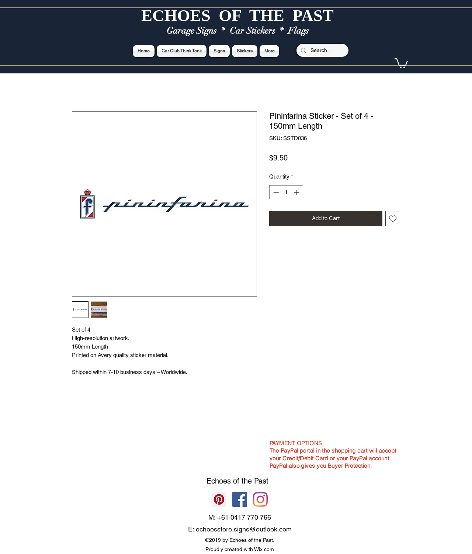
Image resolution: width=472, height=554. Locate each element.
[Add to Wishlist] (392, 218)
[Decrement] (275, 192)
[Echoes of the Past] (260, 499)
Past (261, 481)
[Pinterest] (219, 499)
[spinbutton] (286, 192)
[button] (401, 62)
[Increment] (297, 192)
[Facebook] (239, 499)
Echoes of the (230, 481)
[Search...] (321, 50)
